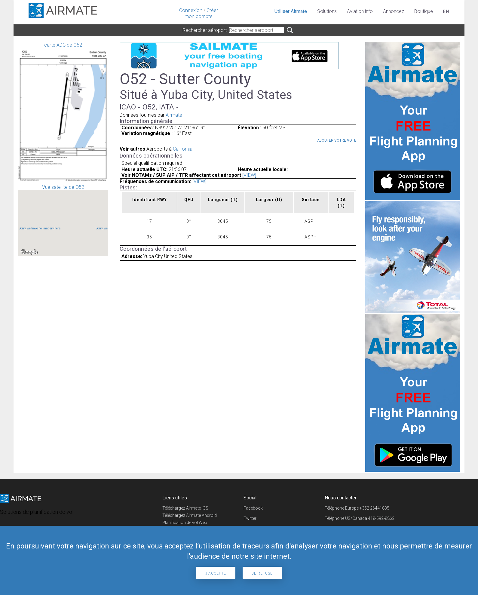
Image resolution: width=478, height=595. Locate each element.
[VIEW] (249, 175)
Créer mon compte (201, 13)
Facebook (253, 508)
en (446, 11)
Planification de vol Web (184, 522)
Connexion (190, 10)
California (182, 149)
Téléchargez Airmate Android (189, 515)
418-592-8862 (381, 518)
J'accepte (215, 573)
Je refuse (262, 573)
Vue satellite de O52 (63, 220)
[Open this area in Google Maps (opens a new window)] (29, 252)
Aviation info (360, 11)
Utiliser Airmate (290, 11)
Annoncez (393, 11)
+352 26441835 (374, 508)
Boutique (423, 11)
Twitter (250, 518)
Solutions (327, 11)
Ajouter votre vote (336, 140)
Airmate (174, 115)
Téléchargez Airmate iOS (185, 508)
